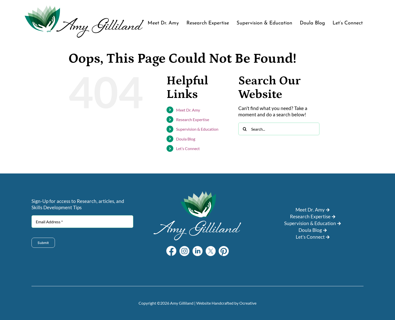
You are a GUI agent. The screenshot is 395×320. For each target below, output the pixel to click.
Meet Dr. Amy (188, 110)
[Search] (244, 129)
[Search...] (278, 129)
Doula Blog (185, 138)
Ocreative (247, 303)
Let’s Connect (188, 148)
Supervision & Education (197, 129)
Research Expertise (192, 119)
